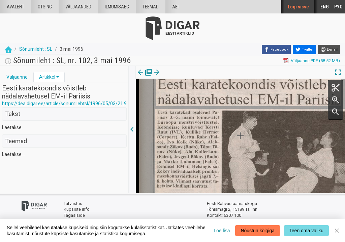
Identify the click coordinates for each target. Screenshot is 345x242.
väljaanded (78, 6)
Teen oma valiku (306, 230)
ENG (324, 6)
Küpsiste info (77, 209)
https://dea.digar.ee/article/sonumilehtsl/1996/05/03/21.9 (64, 103)
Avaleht (15, 6)
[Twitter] (304, 49)
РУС (338, 6)
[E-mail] (329, 49)
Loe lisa (222, 230)
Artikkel (47, 77)
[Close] (337, 231)
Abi (175, 6)
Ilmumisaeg (117, 6)
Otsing (45, 6)
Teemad (151, 6)
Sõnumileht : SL (35, 49)
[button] (57, 77)
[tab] (17, 77)
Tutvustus (73, 203)
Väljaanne (17, 77)
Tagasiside (74, 215)
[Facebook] (276, 49)
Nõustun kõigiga (257, 230)
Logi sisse (298, 6)
